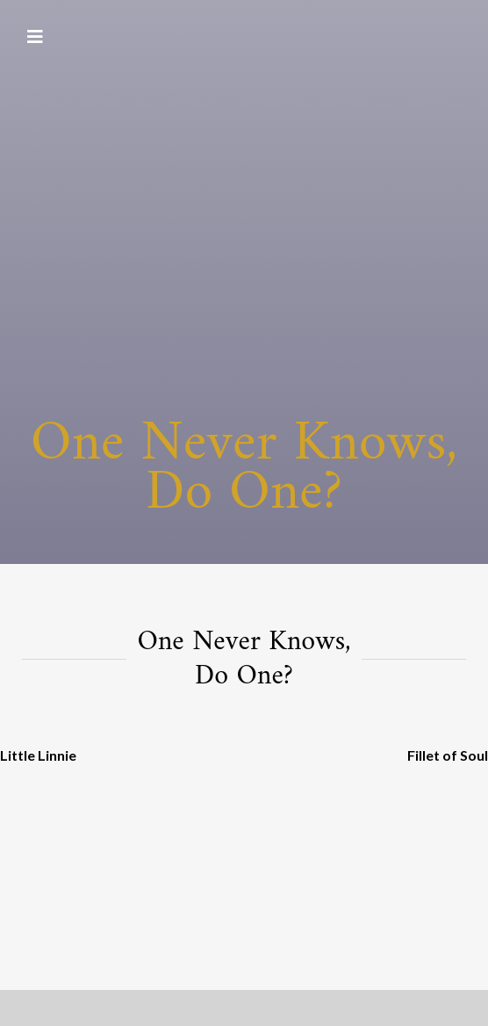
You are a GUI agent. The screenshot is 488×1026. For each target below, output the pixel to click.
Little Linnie (38, 755)
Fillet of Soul (447, 755)
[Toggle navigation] (35, 37)
